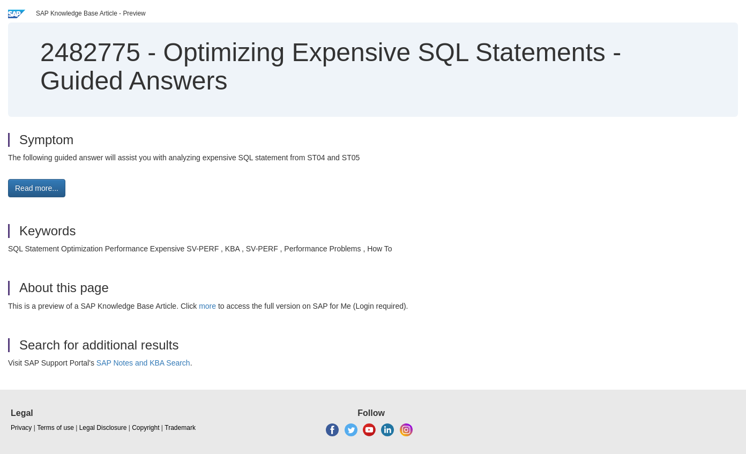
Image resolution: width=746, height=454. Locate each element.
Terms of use (55, 427)
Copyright (145, 427)
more (207, 306)
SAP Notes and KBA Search (143, 363)
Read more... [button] (36, 188)
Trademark (180, 427)
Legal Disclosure (103, 427)
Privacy (21, 427)
